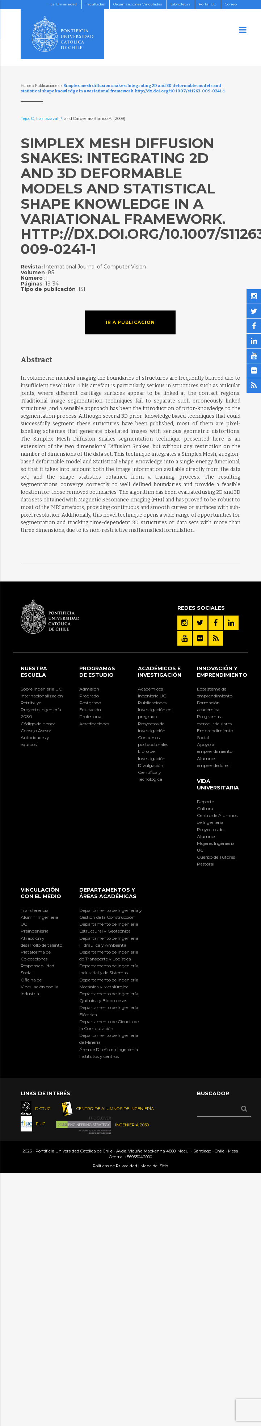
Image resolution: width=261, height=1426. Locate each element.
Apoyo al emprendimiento (214, 748)
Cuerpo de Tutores (216, 857)
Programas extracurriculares (214, 720)
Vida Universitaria (218, 784)
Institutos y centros (99, 1056)
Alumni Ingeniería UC (39, 920)
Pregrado (89, 696)
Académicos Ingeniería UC (152, 692)
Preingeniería (35, 931)
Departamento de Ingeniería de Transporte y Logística (108, 955)
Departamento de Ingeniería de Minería (108, 1039)
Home (26, 85)
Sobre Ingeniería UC (41, 689)
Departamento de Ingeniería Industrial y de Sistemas (108, 969)
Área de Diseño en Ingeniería (108, 1049)
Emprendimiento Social (215, 734)
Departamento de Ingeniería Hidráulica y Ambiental (108, 941)
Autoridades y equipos (35, 741)
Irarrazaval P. (49, 118)
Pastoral (205, 864)
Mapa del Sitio (154, 1165)
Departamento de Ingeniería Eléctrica (108, 1011)
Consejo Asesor (36, 730)
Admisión (89, 689)
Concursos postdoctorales (153, 741)
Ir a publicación (130, 322)
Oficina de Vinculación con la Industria (39, 986)
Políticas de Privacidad (115, 1165)
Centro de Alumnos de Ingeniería (217, 819)
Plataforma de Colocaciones (36, 955)
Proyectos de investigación (151, 727)
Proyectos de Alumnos (210, 833)
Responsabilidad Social (37, 969)
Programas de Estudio (97, 671)
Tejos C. (27, 118)
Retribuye (31, 702)
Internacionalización (42, 696)
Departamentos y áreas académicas (107, 893)
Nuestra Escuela (34, 671)
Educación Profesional (90, 713)
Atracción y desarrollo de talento (41, 941)
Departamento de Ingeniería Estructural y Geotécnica (108, 927)
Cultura (205, 808)
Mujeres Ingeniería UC (216, 847)
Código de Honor (38, 723)
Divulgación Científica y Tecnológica (150, 772)
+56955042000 (138, 1156)
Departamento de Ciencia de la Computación (109, 1025)
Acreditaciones (94, 723)
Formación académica (208, 706)
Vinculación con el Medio (41, 893)
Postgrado (90, 702)
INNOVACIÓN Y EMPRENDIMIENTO (222, 671)
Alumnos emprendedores (213, 762)
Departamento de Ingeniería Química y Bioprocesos (108, 997)
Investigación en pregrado (155, 713)
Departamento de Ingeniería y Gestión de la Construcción (110, 914)
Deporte (205, 801)
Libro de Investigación (151, 755)
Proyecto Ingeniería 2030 (41, 713)
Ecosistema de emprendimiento (214, 692)
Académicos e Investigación (159, 671)
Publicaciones (47, 85)
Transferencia (35, 910)
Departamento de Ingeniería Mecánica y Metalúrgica (108, 983)
